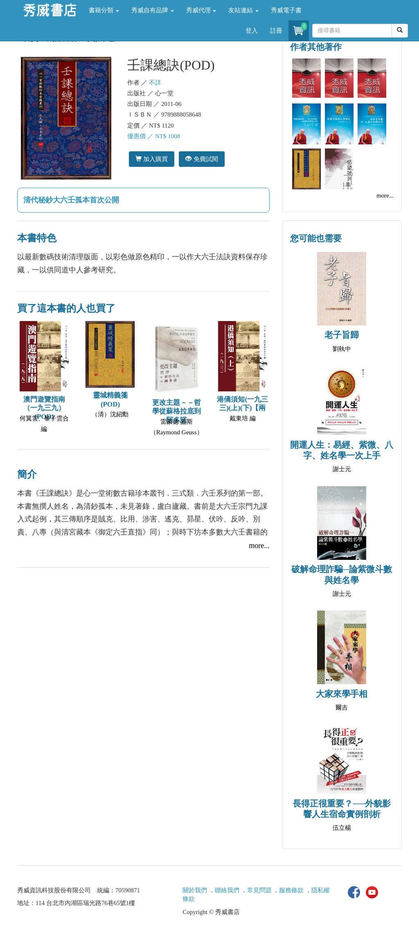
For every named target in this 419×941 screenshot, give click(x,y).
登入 (252, 30)
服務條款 (291, 890)
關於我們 (194, 890)
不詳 (155, 82)
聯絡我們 (227, 890)
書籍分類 (104, 10)
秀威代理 (201, 10)
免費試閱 (201, 158)
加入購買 (151, 158)
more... (259, 545)
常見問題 (259, 890)
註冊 (276, 30)
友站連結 (243, 10)
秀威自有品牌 (152, 10)
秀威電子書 (286, 10)
